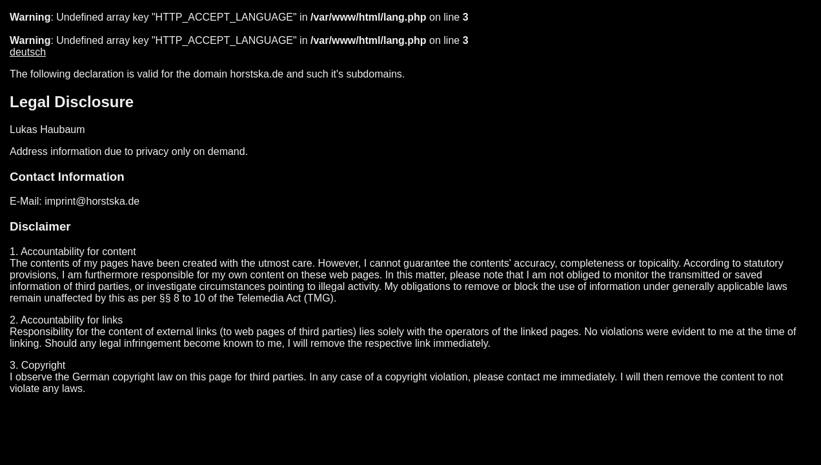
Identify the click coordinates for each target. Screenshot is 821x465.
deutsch (28, 51)
